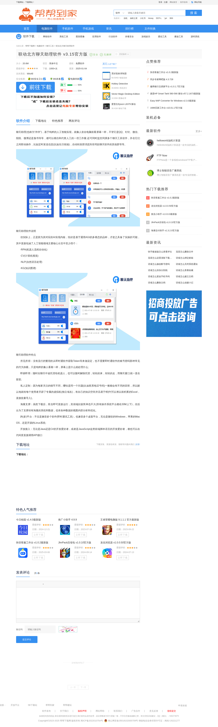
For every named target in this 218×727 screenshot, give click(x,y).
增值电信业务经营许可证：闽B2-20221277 (159, 720)
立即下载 (39, 534)
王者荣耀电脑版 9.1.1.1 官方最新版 (119, 519)
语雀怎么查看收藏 (184, 270)
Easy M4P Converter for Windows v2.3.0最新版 (171, 100)
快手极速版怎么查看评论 (160, 251)
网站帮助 (100, 711)
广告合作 (135, 711)
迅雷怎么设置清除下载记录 (161, 258)
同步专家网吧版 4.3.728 (159, 79)
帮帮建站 (67, 705)
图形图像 (80, 36)
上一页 (73, 687)
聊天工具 (50, 46)
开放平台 (15, 705)
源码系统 (195, 36)
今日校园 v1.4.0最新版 (28, 519)
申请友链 (182, 705)
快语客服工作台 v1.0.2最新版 (32, 542)
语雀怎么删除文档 (156, 282)
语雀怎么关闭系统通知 (187, 264)
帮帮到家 (50, 705)
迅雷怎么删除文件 (184, 251)
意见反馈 (153, 711)
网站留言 (173, 2)
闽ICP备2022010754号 (92, 720)
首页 (26, 28)
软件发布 (184, 2)
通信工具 (162, 36)
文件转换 (150, 28)
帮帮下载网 (30, 46)
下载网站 (20, 2)
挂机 (125, 18)
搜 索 (193, 13)
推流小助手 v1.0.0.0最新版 (161, 214)
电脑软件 (47, 28)
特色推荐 (57, 120)
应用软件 (96, 36)
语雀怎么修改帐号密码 (159, 264)
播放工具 (178, 36)
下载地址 (40, 120)
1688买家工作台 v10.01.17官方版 (164, 107)
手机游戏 (88, 28)
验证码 (19, 629)
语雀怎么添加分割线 (158, 270)
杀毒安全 (129, 36)
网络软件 (47, 36)
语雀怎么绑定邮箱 (184, 258)
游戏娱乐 (146, 36)
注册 (166, 2)
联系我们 (118, 711)
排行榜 (129, 28)
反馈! (137, 444)
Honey (150, 18)
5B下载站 (32, 705)
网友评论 (74, 120)
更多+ (199, 131)
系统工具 (63, 36)
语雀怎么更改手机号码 (159, 276)
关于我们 (64, 711)
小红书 (143, 18)
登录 (160, 2)
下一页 (83, 687)
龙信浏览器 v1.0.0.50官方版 (115, 542)
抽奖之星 (133, 18)
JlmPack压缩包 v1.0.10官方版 (74, 542)
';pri (165, 18)
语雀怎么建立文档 (184, 276)
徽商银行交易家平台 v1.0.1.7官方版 (165, 86)
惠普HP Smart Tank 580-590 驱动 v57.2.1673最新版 (173, 93)
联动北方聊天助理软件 (65, 46)
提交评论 (26, 639)
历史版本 (122, 54)
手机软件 (67, 28)
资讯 (109, 28)
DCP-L (158, 18)
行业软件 (113, 36)
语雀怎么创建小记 (184, 282)
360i (171, 18)
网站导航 (198, 2)
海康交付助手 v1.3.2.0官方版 (162, 230)
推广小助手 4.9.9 (67, 519)
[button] (19, 584)
